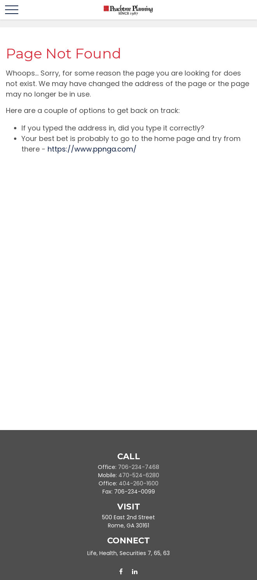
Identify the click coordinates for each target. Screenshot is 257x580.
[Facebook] (121, 571)
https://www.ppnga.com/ (92, 149)
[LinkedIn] (134, 571)
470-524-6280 (138, 475)
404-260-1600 (138, 483)
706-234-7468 (138, 467)
